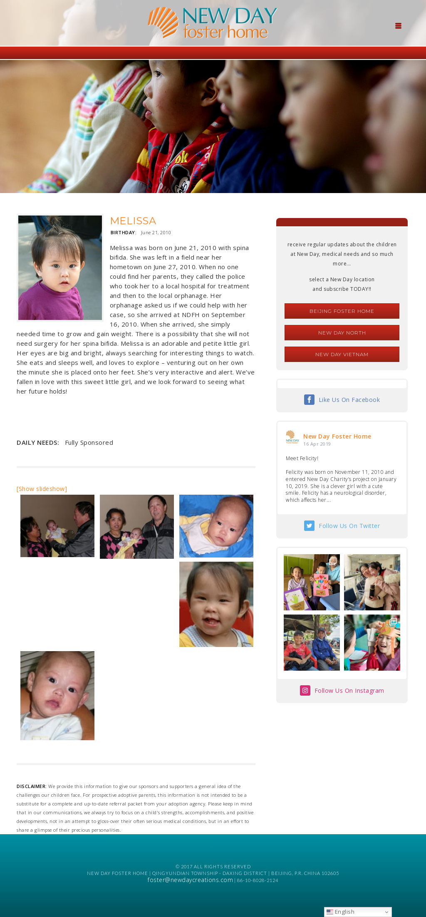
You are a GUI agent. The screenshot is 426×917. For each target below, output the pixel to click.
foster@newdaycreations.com (190, 880)
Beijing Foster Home (342, 311)
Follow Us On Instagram (349, 690)
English (340, 911)
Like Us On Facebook (349, 400)
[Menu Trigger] (398, 25)
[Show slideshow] (42, 489)
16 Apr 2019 (317, 444)
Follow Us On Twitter (349, 526)
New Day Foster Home (337, 436)
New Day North (342, 333)
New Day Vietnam (342, 354)
